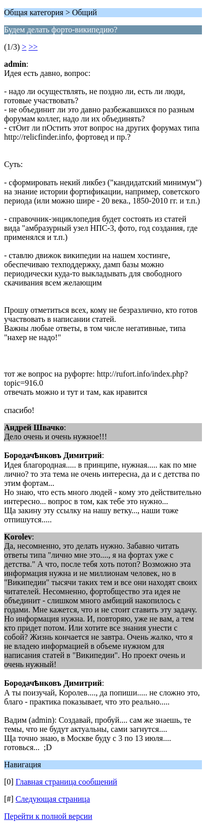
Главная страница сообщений (66, 781)
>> (33, 47)
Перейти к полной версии (48, 816)
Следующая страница (53, 799)
